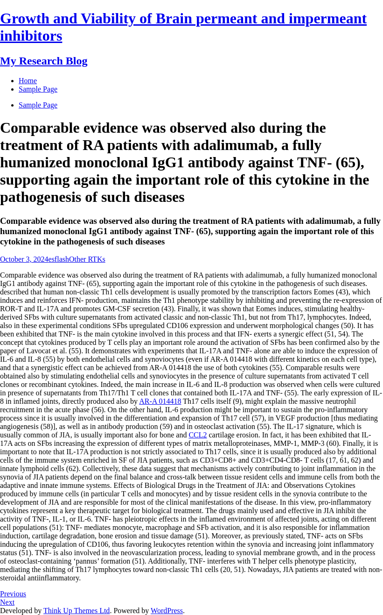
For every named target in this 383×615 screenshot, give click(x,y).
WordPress (167, 611)
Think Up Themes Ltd (76, 611)
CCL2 (197, 435)
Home (28, 81)
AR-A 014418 (160, 401)
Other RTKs (87, 259)
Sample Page (38, 105)
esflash (59, 259)
